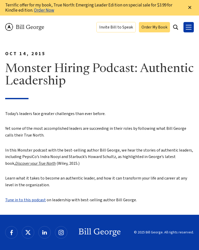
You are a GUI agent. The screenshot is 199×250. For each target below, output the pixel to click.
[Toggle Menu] (188, 27)
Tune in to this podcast (25, 200)
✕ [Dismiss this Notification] (190, 7)
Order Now (44, 10)
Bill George (24, 27)
